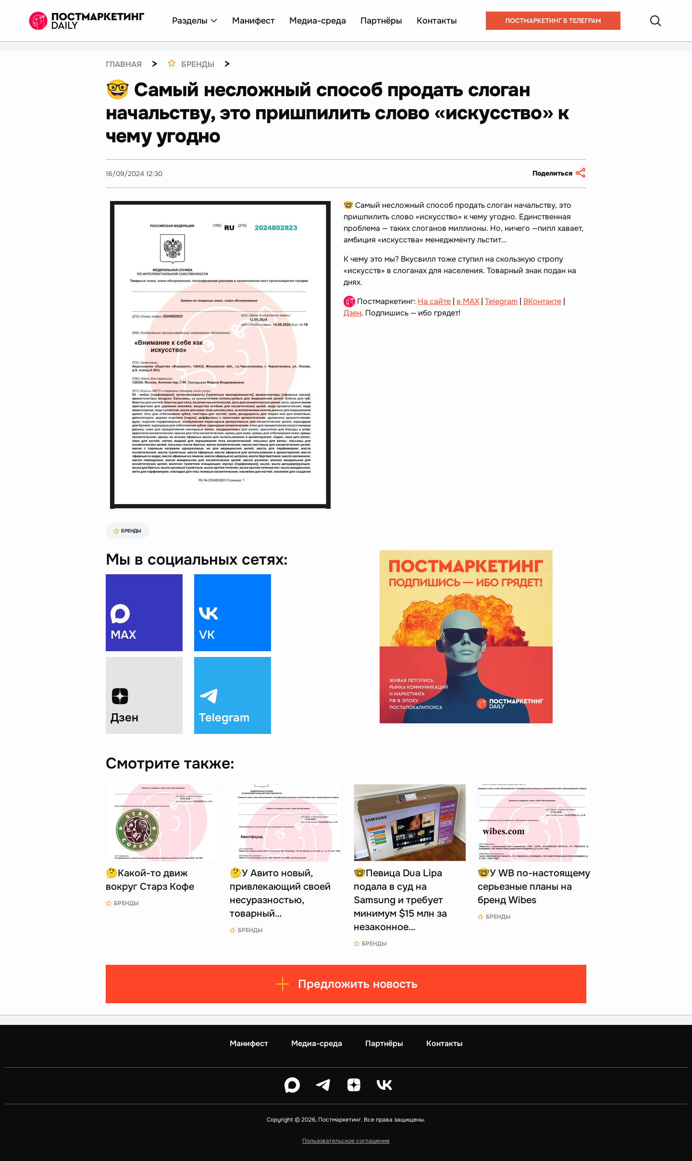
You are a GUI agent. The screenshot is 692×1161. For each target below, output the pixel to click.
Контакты (437, 20)
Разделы (195, 20)
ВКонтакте (542, 301)
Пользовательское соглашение (346, 1141)
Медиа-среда (317, 20)
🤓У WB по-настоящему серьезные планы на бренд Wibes (534, 886)
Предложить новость (346, 984)
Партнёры (381, 20)
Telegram (501, 301)
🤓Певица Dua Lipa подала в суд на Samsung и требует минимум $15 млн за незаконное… (400, 900)
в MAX (468, 301)
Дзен (352, 313)
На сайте (434, 301)
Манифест (253, 20)
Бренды (127, 531)
